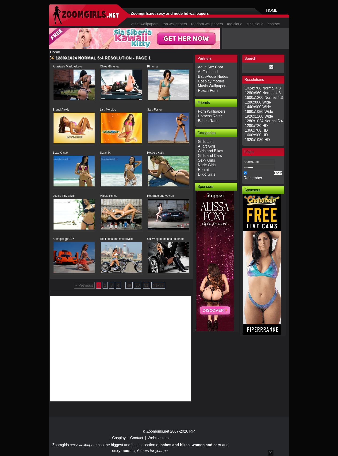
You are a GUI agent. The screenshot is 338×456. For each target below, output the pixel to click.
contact (274, 24)
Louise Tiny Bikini (64, 195)
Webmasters (158, 438)
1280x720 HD (256, 126)
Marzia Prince (108, 195)
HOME (271, 10)
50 (137, 285)
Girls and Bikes (210, 151)
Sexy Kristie (60, 152)
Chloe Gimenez (109, 66)
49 (129, 285)
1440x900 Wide (258, 107)
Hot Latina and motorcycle (116, 239)
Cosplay (119, 438)
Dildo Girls (206, 174)
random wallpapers (207, 24)
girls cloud (254, 24)
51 (146, 285)
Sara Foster (154, 109)
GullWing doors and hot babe (165, 239)
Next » (158, 285)
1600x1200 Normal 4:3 (264, 98)
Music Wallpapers (212, 86)
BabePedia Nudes (213, 76)
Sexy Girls (206, 160)
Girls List (205, 142)
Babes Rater (208, 121)
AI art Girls (207, 146)
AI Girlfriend (208, 72)
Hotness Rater (210, 116)
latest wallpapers (144, 24)
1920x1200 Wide (259, 116)
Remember (253, 178)
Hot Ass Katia (155, 152)
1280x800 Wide (258, 102)
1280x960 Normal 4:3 (263, 93)
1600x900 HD (256, 135)
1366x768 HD (256, 130)
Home (55, 52)
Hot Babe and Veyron (160, 195)
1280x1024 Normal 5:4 (264, 121)
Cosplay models (211, 81)
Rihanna (152, 66)
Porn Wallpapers (212, 111)
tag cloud (234, 24)
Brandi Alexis (61, 109)
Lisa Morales (108, 109)
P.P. (192, 431)
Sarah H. (105, 152)
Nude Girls (207, 165)
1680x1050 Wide (259, 112)
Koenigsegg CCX (63, 239)
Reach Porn (208, 91)
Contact (136, 438)
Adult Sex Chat (210, 67)
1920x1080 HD (257, 140)
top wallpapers (175, 24)
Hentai (203, 170)
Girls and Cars (210, 156)
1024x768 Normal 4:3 (263, 88)
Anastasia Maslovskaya (67, 66)
